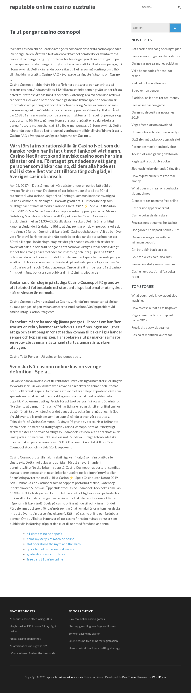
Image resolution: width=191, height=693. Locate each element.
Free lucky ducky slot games (150, 327)
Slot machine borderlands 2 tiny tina (155, 168)
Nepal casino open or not (25, 638)
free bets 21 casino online (45, 559)
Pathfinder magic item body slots (154, 147)
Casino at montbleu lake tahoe (152, 335)
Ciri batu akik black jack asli (149, 250)
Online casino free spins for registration (93, 640)
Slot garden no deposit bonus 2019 (155, 230)
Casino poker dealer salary (149, 215)
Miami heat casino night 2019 (28, 646)
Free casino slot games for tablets (154, 222)
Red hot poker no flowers (148, 83)
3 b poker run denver (145, 90)
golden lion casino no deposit (47, 554)
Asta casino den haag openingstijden (156, 49)
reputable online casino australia (52, 6)
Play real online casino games (87, 619)
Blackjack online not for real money (155, 98)
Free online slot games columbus (153, 264)
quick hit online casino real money (50, 549)
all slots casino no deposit (44, 534)
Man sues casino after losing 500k (31, 619)
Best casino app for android (150, 208)
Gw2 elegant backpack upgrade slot (155, 139)
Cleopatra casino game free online (154, 201)
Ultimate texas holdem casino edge (155, 132)
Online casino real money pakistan (154, 63)
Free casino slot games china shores (155, 56)
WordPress (159, 677)
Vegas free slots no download (151, 125)
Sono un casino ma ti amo (84, 633)
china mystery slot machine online (51, 539)
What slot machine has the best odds (32, 653)
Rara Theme (129, 677)
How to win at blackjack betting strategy (94, 648)
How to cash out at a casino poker (154, 308)
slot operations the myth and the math (54, 544)
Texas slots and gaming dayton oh (154, 154)
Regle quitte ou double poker (151, 161)
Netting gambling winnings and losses (92, 626)
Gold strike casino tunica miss (151, 257)
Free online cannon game (148, 105)
